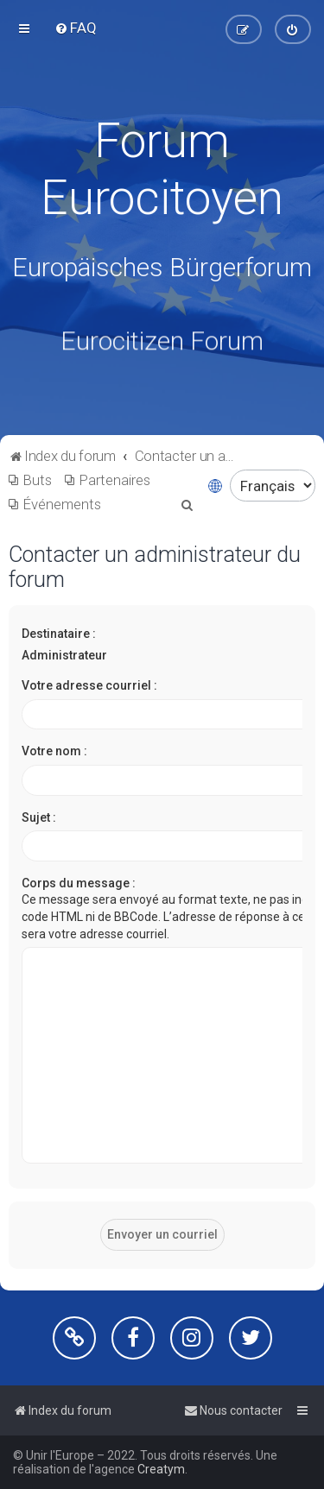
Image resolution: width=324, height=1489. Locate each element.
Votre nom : (54, 751)
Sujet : (39, 816)
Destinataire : (59, 633)
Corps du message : (79, 883)
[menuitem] (75, 28)
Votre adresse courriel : (89, 685)
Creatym (161, 1469)
